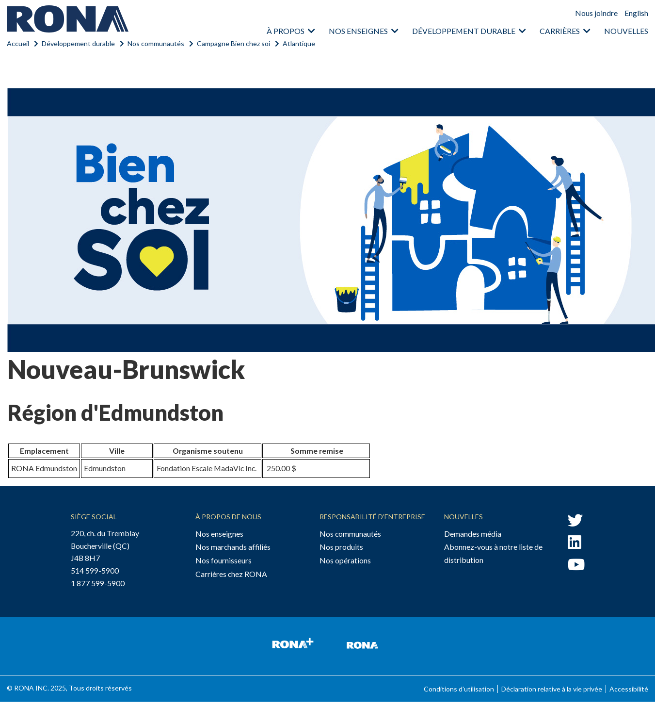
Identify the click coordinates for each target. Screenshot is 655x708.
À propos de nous (228, 516)
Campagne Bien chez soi (233, 43)
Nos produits (341, 546)
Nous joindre (596, 12)
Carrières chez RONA (231, 573)
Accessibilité (628, 689)
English (636, 12)
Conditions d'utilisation (459, 689)
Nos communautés (156, 43)
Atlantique (299, 43)
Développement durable (463, 30)
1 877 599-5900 (98, 583)
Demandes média (472, 533)
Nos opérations (345, 560)
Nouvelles (626, 30)
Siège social (94, 516)
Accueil (18, 43)
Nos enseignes (358, 30)
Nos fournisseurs (223, 560)
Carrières (560, 30)
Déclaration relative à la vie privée (551, 689)
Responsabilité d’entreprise (372, 516)
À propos (285, 30)
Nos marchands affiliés (233, 546)
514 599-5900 (95, 570)
